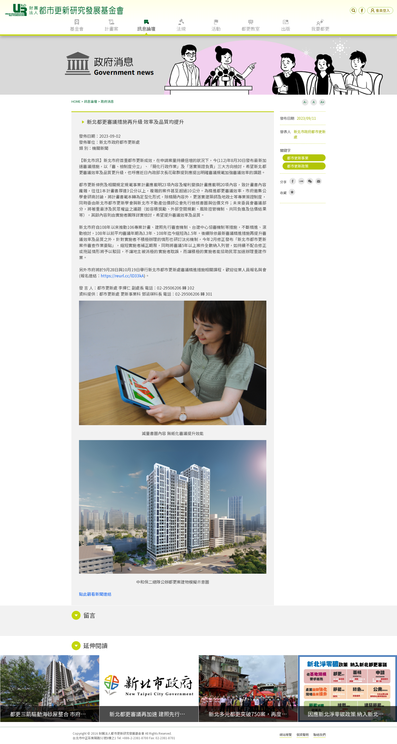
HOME (76, 101)
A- (305, 101)
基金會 (77, 28)
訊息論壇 (146, 28)
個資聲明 (302, 734)
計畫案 (111, 28)
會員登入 (380, 10)
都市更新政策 (297, 166)
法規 (181, 28)
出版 (285, 28)
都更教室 (251, 28)
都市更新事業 (297, 157)
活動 (216, 28)
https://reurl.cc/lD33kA (122, 276)
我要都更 (320, 28)
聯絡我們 (319, 734)
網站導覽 (286, 734)
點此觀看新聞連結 (95, 594)
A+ (322, 101)
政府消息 (107, 101)
